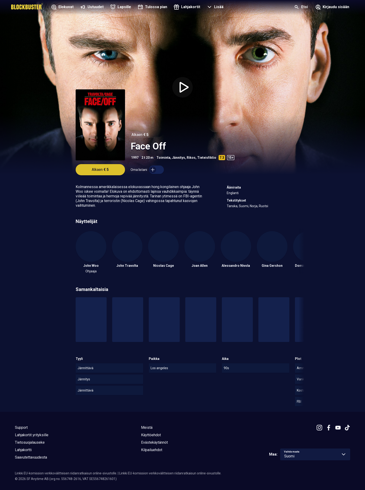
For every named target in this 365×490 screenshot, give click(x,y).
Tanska (232, 206)
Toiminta (163, 157)
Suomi (243, 206)
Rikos (191, 157)
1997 (135, 157)
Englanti (233, 193)
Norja (253, 206)
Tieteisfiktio (206, 157)
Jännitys (178, 157)
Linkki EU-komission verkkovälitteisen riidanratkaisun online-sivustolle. (66, 473)
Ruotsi (263, 206)
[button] (214, 7)
